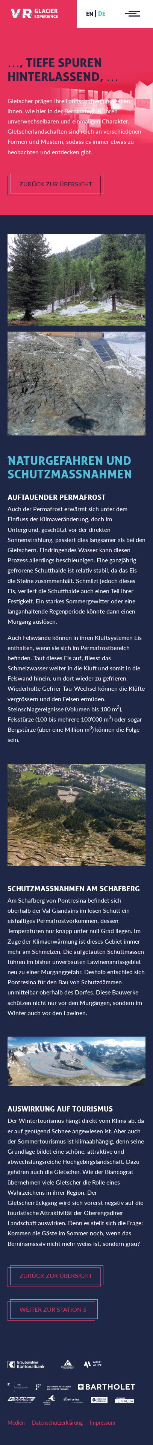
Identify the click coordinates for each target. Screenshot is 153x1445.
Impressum (102, 1422)
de (101, 13)
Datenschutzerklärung (57, 1422)
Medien (16, 1422)
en (89, 13)
